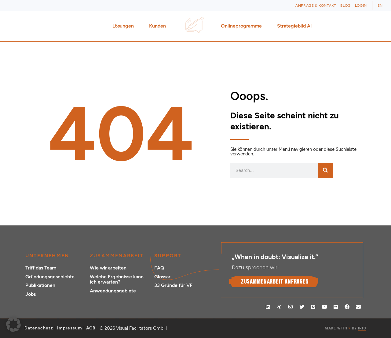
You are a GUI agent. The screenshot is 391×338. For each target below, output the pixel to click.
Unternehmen (47, 255)
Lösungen (124, 26)
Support (167, 255)
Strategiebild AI (294, 26)
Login (361, 5)
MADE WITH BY (345, 328)
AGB (91, 328)
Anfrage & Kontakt (315, 5)
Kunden (159, 26)
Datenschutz (38, 328)
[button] (13, 324)
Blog (345, 5)
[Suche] (325, 170)
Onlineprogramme (243, 26)
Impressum (69, 328)
